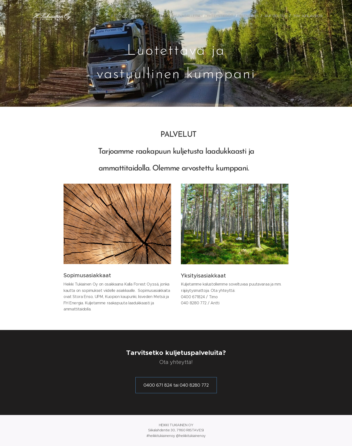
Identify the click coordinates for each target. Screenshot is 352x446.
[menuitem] (119, 16)
